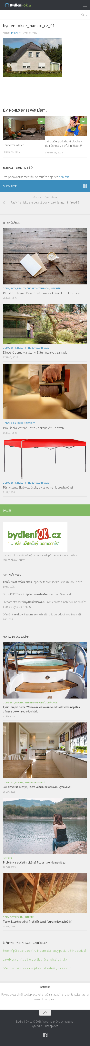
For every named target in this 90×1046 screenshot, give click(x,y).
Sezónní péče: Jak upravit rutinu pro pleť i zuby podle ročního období (44, 950)
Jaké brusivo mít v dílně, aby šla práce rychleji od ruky (35, 959)
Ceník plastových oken (17, 582)
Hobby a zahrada (38, 288)
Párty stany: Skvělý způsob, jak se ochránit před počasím (39, 487)
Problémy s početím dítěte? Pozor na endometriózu (34, 862)
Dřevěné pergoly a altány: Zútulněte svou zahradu (35, 352)
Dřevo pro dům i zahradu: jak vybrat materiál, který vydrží (37, 968)
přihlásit (64, 177)
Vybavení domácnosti (47, 702)
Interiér (56, 288)
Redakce (16, 33)
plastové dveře (37, 594)
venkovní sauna (23, 614)
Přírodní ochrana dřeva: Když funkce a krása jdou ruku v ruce (41, 293)
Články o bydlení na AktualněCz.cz (25, 943)
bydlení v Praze (34, 602)
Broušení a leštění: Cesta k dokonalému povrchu (34, 428)
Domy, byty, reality (14, 288)
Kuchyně (40, 782)
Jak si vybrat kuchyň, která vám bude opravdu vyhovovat (37, 787)
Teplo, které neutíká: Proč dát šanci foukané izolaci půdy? (38, 921)
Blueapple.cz (50, 1026)
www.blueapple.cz (45, 999)
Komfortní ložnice (13, 145)
